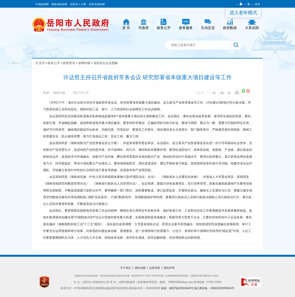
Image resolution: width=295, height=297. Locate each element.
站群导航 (154, 267)
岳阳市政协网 (97, 4)
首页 (42, 63)
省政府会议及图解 (105, 63)
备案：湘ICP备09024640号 (177, 288)
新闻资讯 (69, 63)
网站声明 (169, 267)
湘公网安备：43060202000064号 (214, 288)
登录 (257, 4)
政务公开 (54, 63)
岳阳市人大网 (78, 4)
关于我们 (125, 267)
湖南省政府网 (59, 4)
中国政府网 (42, 4)
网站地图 (140, 267)
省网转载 (84, 63)
